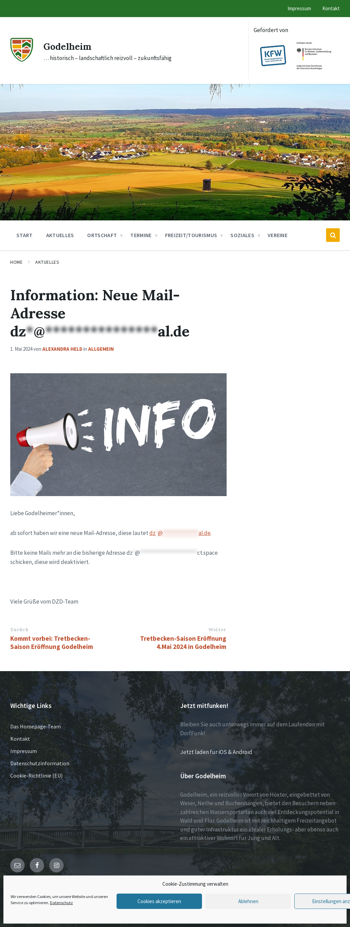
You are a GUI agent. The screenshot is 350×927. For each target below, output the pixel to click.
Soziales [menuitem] (242, 235)
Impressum (23, 751)
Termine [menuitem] (140, 235)
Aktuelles (47, 262)
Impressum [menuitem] (299, 8)
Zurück (19, 629)
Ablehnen (248, 901)
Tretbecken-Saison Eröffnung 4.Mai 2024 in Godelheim (183, 642)
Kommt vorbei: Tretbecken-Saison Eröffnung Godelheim (51, 642)
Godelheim (70, 46)
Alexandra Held (62, 349)
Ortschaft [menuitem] (102, 235)
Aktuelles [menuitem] (60, 235)
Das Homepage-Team (35, 726)
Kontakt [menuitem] (331, 8)
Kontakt (20, 738)
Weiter (217, 629)
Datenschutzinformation (39, 763)
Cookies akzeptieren (159, 901)
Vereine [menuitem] (277, 235)
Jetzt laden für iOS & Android (216, 752)
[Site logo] (21, 59)
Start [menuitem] (24, 235)
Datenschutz (61, 902)
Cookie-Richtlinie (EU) (36, 775)
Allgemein (101, 349)
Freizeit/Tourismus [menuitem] (191, 235)
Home (16, 262)
